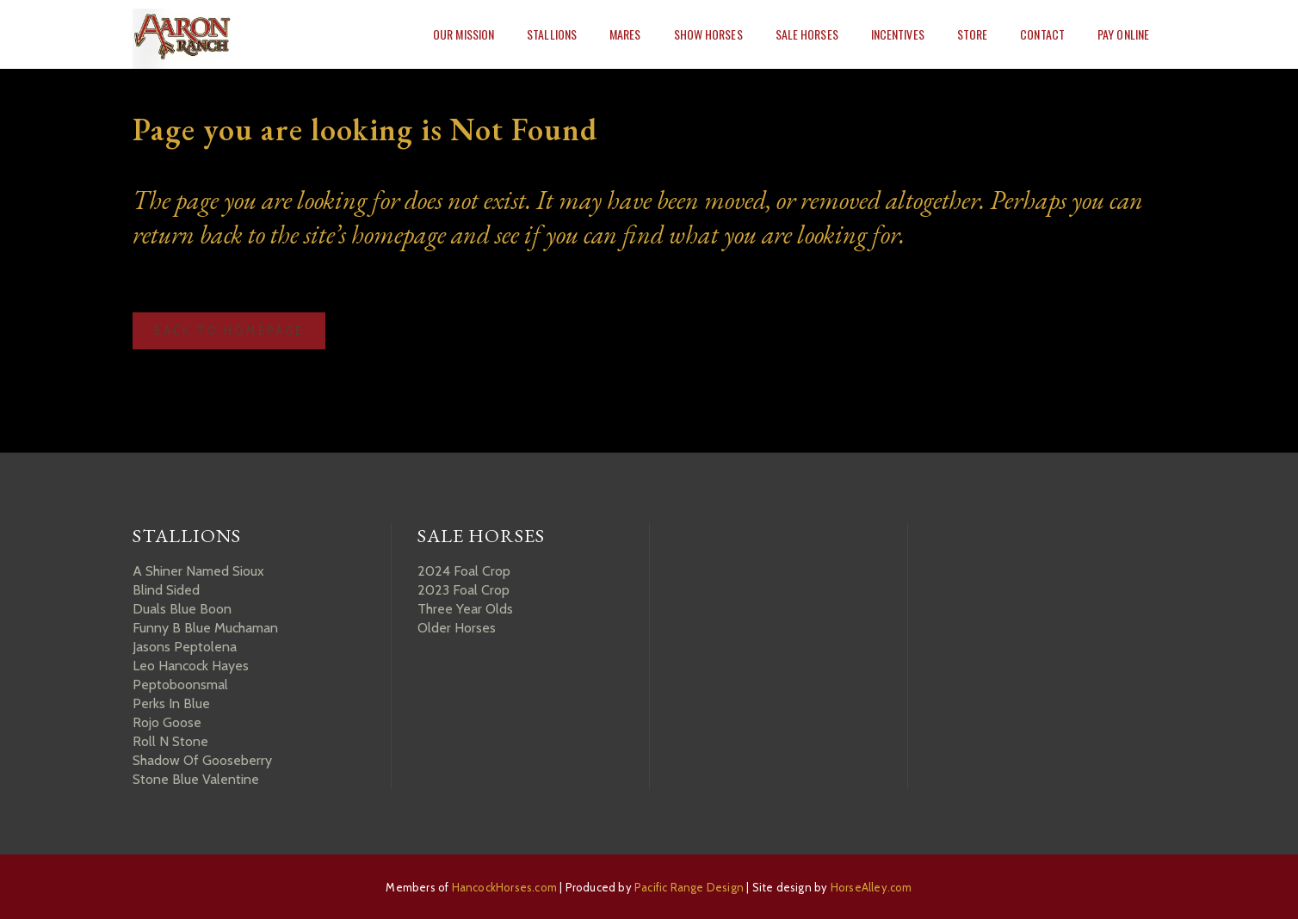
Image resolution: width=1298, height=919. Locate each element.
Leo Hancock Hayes (191, 665)
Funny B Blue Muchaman (205, 628)
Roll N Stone (170, 741)
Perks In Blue (171, 703)
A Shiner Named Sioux (198, 571)
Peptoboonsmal (180, 684)
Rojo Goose (167, 722)
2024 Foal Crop (463, 571)
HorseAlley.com (871, 887)
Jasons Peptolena (185, 646)
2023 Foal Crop (463, 590)
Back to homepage (229, 330)
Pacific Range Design (689, 887)
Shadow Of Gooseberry (202, 760)
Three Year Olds (465, 609)
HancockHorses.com (504, 887)
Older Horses (456, 628)
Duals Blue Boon (182, 609)
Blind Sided (166, 590)
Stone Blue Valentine (196, 779)
